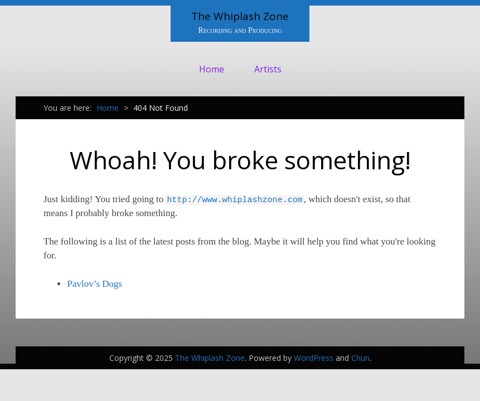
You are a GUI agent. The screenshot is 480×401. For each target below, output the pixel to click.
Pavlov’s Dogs (94, 283)
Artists (268, 69)
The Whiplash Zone (240, 16)
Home (211, 69)
